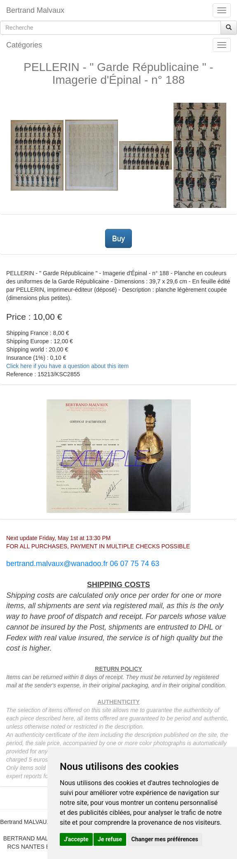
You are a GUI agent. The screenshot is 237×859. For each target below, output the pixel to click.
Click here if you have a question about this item (67, 366)
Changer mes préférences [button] (164, 839)
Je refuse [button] (110, 839)
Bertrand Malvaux (35, 10)
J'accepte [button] (76, 839)
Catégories (24, 45)
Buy (118, 238)
